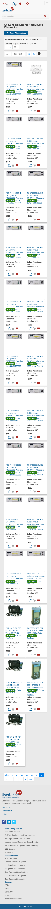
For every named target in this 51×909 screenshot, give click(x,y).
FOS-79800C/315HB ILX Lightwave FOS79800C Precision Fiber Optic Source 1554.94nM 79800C (14, 252)
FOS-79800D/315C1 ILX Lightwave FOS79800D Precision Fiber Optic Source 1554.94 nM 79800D (35, 524)
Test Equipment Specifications (16, 872)
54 (11, 779)
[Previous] (12, 775)
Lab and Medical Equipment (15, 862)
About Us (6, 807)
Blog (4, 814)
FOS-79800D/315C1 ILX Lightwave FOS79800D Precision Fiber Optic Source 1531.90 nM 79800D (14, 361)
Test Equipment (11, 858)
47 (17, 775)
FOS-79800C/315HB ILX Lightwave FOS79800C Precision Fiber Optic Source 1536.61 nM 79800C (14, 89)
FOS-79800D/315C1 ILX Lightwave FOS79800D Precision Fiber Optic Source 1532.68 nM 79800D (35, 361)
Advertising (9, 852)
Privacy (8, 895)
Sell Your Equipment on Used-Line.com (20, 835)
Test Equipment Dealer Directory (17, 839)
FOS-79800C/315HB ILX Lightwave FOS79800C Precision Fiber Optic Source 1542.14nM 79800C (35, 198)
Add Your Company (12, 832)
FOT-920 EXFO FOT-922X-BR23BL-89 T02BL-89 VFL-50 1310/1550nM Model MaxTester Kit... (14, 687)
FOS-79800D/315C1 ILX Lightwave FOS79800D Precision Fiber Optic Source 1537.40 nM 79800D (14, 470)
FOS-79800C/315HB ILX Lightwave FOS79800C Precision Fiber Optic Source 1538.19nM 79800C (35, 89)
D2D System (10, 849)
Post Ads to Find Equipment (15, 876)
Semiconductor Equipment (15, 865)
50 (32, 775)
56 (21, 779)
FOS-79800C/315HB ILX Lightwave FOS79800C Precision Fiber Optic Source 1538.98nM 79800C (14, 143)
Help (6, 888)
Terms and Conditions (13, 899)
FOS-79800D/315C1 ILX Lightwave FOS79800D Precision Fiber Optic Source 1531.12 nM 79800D (35, 307)
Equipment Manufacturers (15, 869)
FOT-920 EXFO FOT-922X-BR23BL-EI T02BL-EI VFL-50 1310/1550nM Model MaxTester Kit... (14, 742)
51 (37, 775)
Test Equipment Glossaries (15, 879)
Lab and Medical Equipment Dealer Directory (22, 842)
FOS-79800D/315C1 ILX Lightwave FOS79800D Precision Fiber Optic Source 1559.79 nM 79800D (14, 579)
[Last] (31, 779)
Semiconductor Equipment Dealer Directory (21, 845)
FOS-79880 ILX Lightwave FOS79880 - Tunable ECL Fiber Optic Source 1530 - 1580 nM (36, 579)
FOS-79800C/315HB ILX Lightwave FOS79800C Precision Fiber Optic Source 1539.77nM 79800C (35, 143)
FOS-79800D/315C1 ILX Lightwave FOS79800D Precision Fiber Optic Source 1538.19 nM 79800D (35, 470)
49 (27, 775)
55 (16, 779)
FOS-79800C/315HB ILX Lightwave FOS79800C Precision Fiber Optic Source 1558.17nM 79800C (14, 307)
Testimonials (7, 811)
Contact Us (9, 892)
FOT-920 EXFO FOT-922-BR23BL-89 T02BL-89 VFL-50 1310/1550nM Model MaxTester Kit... (14, 633)
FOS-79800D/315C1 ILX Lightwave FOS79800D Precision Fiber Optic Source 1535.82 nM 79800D (35, 415)
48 (22, 775)
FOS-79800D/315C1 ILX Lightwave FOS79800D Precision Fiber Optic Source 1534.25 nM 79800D (14, 415)
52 (42, 775)
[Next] (25, 779)
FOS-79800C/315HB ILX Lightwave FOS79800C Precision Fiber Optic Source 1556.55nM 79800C (35, 252)
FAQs (7, 885)
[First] (7, 775)
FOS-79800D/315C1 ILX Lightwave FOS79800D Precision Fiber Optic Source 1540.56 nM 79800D (14, 524)
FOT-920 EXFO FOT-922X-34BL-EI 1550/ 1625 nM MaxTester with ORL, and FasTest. (35, 633)
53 (6, 779)
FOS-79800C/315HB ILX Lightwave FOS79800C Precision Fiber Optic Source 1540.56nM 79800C (14, 198)
